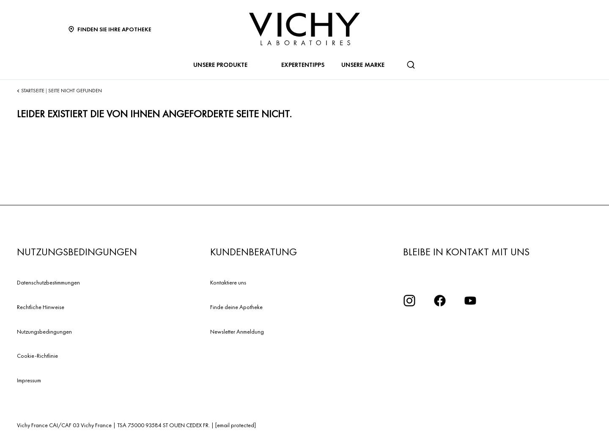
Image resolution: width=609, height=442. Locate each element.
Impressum (29, 380)
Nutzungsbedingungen (44, 331)
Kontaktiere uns (228, 282)
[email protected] (235, 425)
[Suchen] (411, 65)
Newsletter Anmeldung (237, 331)
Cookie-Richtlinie (37, 355)
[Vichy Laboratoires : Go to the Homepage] (304, 29)
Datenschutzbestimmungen (48, 282)
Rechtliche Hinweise (40, 307)
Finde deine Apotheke (236, 307)
